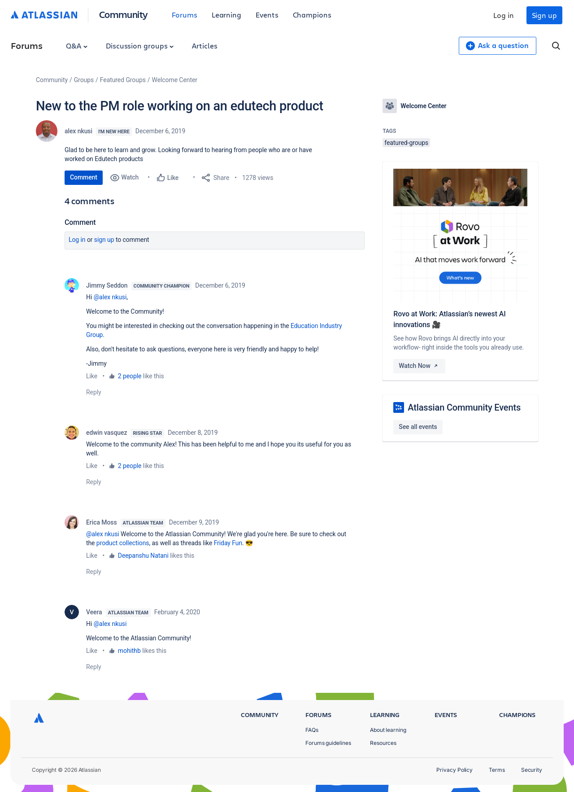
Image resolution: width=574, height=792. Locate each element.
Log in (503, 15)
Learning (226, 14)
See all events (418, 426)
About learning (388, 729)
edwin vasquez (106, 432)
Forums (184, 14)
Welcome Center (174, 79)
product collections (122, 543)
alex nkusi (78, 131)
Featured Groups (123, 79)
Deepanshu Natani (143, 555)
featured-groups (406, 142)
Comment (83, 177)
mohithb (129, 650)
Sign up (544, 15)
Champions (312, 14)
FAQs (311, 729)
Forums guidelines (328, 742)
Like (91, 376)
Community (123, 14)
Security (531, 769)
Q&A (76, 45)
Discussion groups (140, 45)
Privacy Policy (454, 769)
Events (267, 14)
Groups (84, 79)
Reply (93, 392)
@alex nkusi (110, 297)
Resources (383, 742)
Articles (204, 45)
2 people (130, 376)
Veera (94, 612)
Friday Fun (228, 543)
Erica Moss (101, 522)
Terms (497, 769)
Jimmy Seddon (107, 285)
